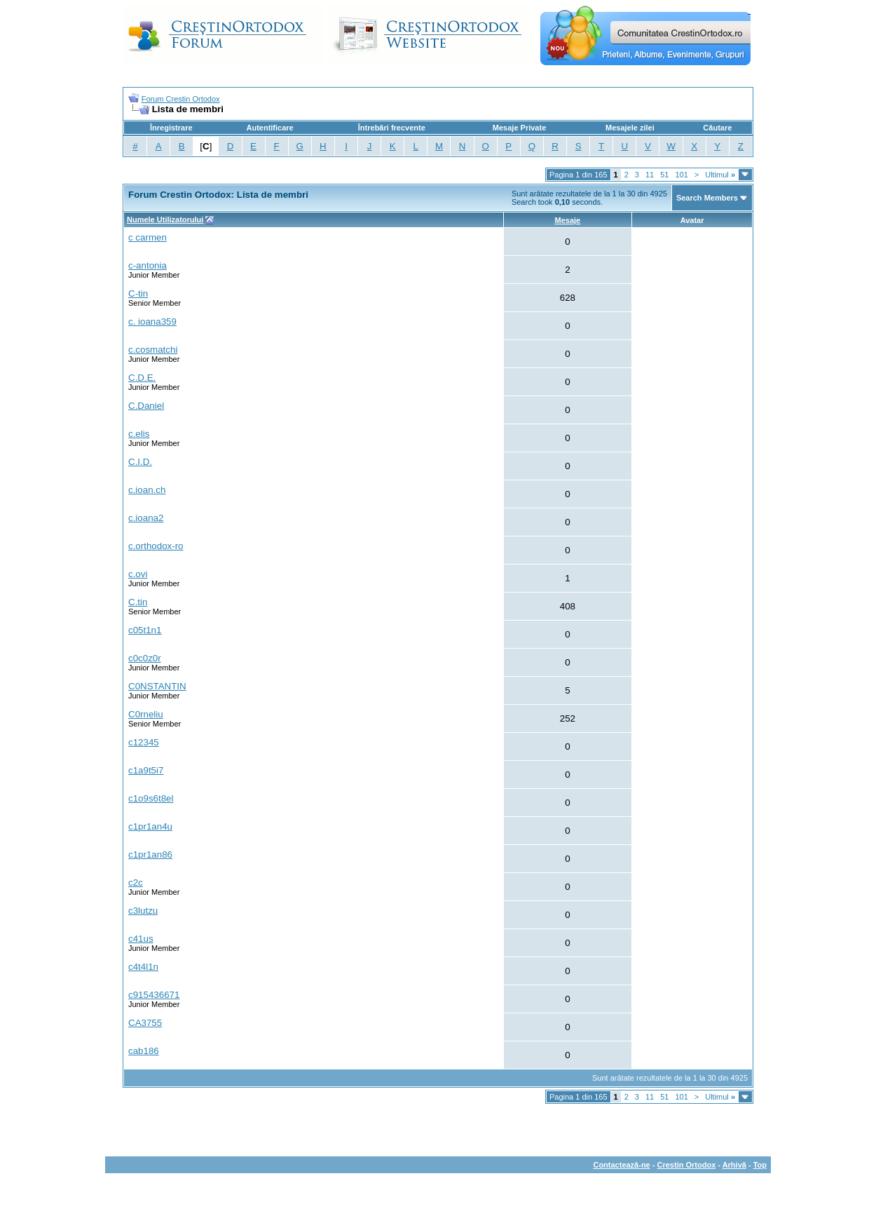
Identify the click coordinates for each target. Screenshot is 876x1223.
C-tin (138, 293)
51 (664, 174)
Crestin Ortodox (686, 1165)
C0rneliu (145, 714)
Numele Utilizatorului (165, 219)
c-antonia (147, 265)
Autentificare (269, 127)
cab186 (143, 1051)
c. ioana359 (152, 321)
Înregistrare (171, 127)
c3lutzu (143, 910)
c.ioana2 (145, 518)
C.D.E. (142, 377)
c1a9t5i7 (145, 770)
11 (649, 174)
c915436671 (153, 994)
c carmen (147, 237)
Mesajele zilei (630, 127)
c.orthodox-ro (156, 546)
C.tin (137, 602)
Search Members (707, 198)
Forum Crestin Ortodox (181, 99)
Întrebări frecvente (391, 127)
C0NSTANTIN (157, 686)
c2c (135, 882)
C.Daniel (146, 405)
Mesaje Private (519, 127)
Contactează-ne (621, 1165)
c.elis (138, 433)
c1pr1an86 (150, 854)
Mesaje (568, 220)
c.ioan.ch (146, 490)
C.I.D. (140, 462)
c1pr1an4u (150, 826)
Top (760, 1165)
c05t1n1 (144, 630)
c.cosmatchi (152, 349)
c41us (140, 938)
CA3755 (145, 1023)
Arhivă (734, 1165)
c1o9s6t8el (150, 798)
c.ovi (137, 574)
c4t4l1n (143, 966)
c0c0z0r (144, 658)
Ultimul (720, 174)
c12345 (143, 742)
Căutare (717, 127)
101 (681, 174)
